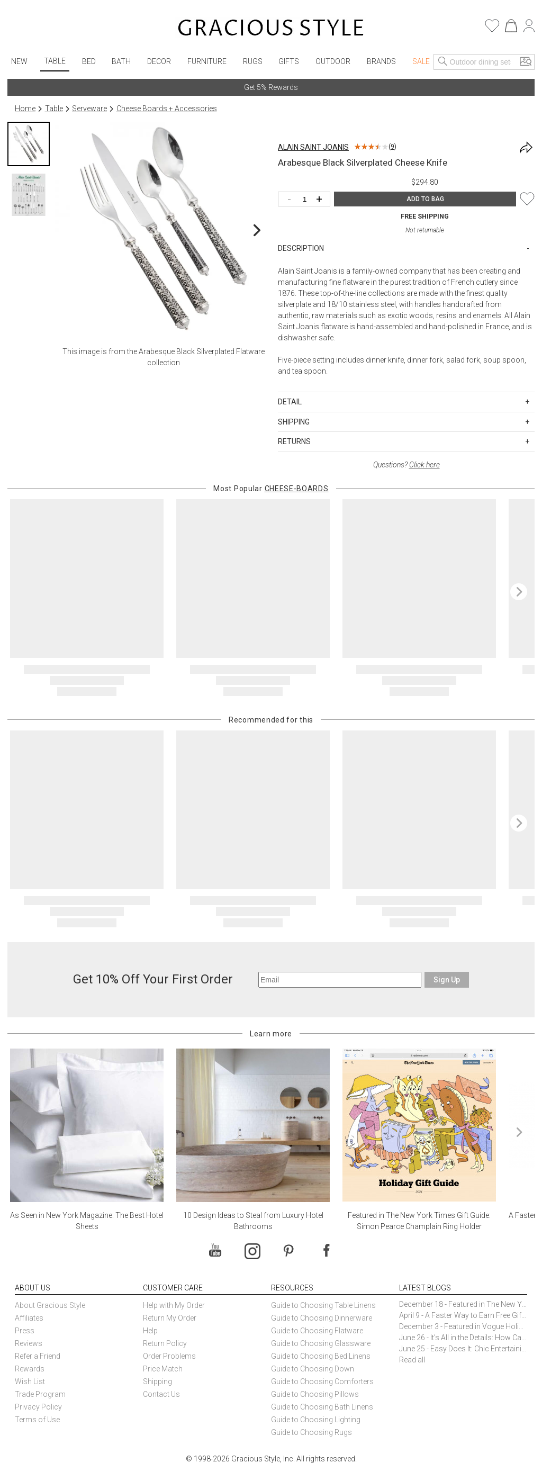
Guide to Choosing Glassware (321, 1343)
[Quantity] (307, 199)
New (19, 61)
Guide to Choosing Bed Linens (321, 1356)
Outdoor (332, 61)
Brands (381, 61)
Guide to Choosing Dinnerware (321, 1318)
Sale (421, 61)
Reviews (28, 1343)
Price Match (163, 1369)
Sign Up (446, 980)
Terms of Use (37, 1419)
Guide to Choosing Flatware (317, 1330)
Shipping (157, 1381)
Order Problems (169, 1356)
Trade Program (40, 1394)
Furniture (207, 61)
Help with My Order (174, 1305)
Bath (121, 61)
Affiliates (29, 1318)
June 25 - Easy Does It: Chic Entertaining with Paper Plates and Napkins (463, 1348)
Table (55, 61)
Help (150, 1330)
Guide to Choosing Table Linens (323, 1305)
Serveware (89, 108)
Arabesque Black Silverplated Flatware (202, 351)
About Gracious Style (50, 1305)
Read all (412, 1360)
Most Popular (270, 488)
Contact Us (161, 1394)
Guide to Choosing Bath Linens (322, 1407)
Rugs (253, 61)
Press (24, 1330)
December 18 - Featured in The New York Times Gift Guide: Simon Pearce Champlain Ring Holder (463, 1304)
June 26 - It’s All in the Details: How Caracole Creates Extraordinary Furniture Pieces (463, 1337)
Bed (89, 61)
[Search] (443, 62)
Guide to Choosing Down (312, 1369)
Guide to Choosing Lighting (316, 1419)
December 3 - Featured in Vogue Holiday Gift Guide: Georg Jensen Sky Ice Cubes (463, 1326)
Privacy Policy (38, 1407)
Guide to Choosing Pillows (315, 1394)
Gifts (288, 61)
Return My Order (169, 1318)
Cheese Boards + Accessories (166, 108)
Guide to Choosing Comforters (322, 1381)
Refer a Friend (37, 1356)
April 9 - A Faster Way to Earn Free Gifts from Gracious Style (463, 1315)
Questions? (406, 464)
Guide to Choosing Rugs (311, 1432)
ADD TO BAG (425, 199)
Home (25, 108)
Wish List (30, 1381)
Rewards (29, 1369)
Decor (159, 61)
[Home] (270, 29)
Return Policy (165, 1343)
